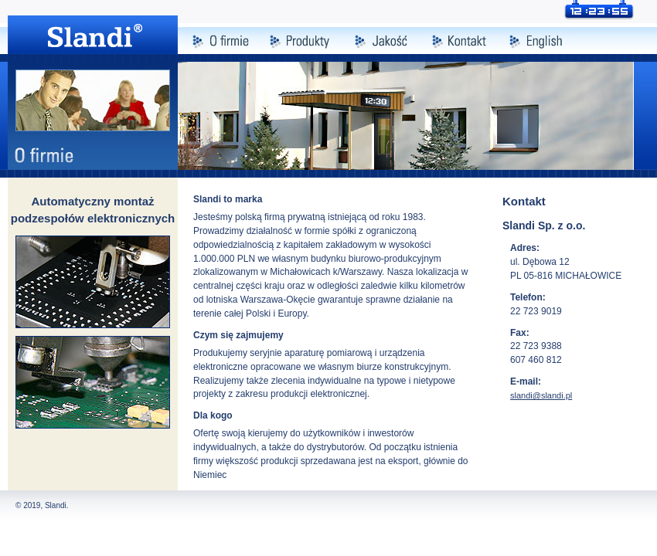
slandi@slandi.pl (541, 395)
